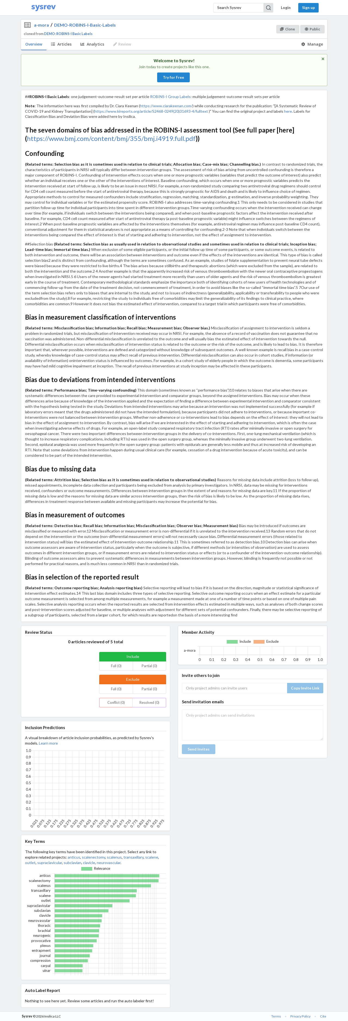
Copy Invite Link (305, 688)
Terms (276, 1016)
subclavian (72, 862)
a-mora (41, 24)
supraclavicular (49, 862)
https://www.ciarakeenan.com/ (166, 105)
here (288, 111)
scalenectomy (93, 857)
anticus (74, 857)
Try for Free (173, 77)
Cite (323, 1016)
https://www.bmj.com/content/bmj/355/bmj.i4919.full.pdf (111, 138)
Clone (287, 29)
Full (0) (116, 666)
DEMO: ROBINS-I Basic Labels (68, 34)
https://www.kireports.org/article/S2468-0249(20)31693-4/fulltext (151, 111)
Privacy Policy (300, 1016)
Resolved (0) (149, 702)
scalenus (114, 857)
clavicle (89, 862)
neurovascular (108, 862)
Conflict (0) (116, 702)
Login (286, 7)
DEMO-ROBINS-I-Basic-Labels (85, 24)
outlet (30, 862)
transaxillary (133, 857)
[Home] (43, 7)
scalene (151, 857)
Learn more (48, 743)
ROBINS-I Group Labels (170, 96)
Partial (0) (149, 666)
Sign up (308, 7)
